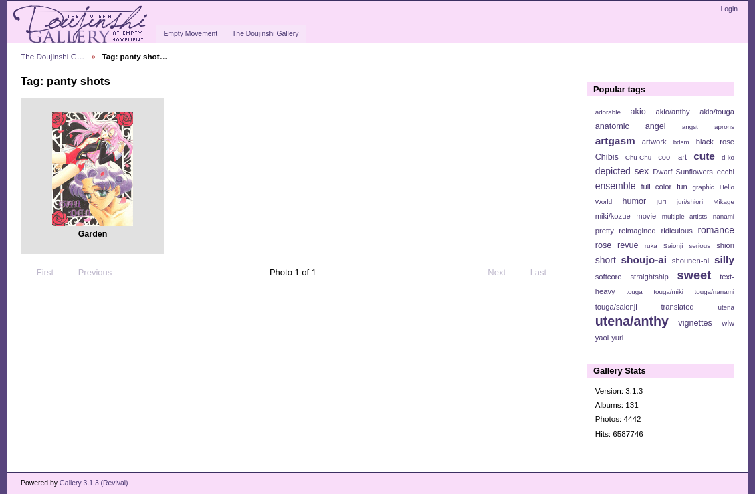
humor (634, 201)
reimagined (637, 231)
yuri (617, 338)
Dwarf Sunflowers (683, 172)
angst (690, 126)
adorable (608, 112)
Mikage (723, 201)
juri (662, 201)
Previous (89, 272)
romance (715, 230)
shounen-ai (691, 261)
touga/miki (668, 291)
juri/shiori (690, 201)
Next (503, 272)
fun (682, 186)
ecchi (725, 172)
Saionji (673, 245)
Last (544, 272)
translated (677, 307)
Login (729, 9)
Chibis (607, 157)
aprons (724, 126)
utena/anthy (632, 321)
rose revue (617, 245)
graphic (703, 187)
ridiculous (676, 231)
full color (656, 186)
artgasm (615, 140)
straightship (649, 277)
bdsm (681, 142)
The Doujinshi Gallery (265, 33)
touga (634, 291)
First (38, 272)
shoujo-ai (644, 259)
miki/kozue (613, 216)
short (605, 260)
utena (726, 307)
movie (646, 216)
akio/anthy (672, 112)
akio (638, 111)
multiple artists (684, 216)
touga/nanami (714, 291)
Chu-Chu (638, 157)
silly (724, 259)
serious (699, 245)
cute (704, 156)
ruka (651, 245)
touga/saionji (616, 307)
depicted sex (622, 171)
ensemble (615, 185)
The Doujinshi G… (53, 56)
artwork (654, 142)
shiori (725, 245)
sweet (694, 275)
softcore (608, 277)
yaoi (602, 338)
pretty (604, 231)
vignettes (695, 323)
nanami (723, 216)
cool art (672, 157)
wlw (728, 323)
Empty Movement (190, 33)
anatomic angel (630, 126)
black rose (715, 142)
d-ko (728, 157)
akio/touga (716, 112)
